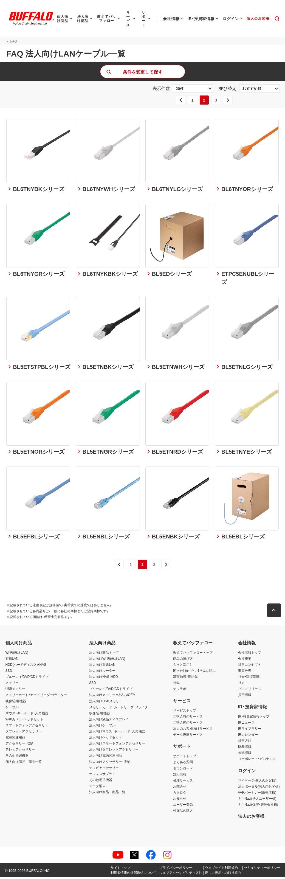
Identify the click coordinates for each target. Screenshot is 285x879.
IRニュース (246, 724)
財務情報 (244, 748)
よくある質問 (183, 764)
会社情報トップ (249, 654)
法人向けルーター (102, 672)
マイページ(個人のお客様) (257, 782)
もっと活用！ (182, 666)
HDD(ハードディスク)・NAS (25, 666)
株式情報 (244, 754)
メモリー (12, 684)
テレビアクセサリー (20, 751)
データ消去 (97, 787)
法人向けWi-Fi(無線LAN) (107, 660)
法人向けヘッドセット (105, 739)
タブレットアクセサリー (23, 733)
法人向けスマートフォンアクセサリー (117, 745)
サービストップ (184, 712)
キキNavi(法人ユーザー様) (257, 800)
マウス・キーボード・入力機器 (26, 715)
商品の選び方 (183, 660)
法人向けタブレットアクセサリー (114, 751)
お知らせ (179, 800)
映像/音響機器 (15, 703)
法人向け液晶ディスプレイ (109, 721)
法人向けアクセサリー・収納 (109, 763)
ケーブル (12, 709)
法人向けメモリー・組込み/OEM (112, 696)
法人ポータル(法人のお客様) (259, 788)
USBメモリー (15, 690)
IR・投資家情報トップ (253, 718)
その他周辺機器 (17, 757)
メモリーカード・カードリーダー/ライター (36, 696)
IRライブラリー (249, 730)
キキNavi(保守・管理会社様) (258, 806)
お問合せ (179, 788)
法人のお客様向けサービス (193, 730)
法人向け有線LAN (102, 666)
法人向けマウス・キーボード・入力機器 (117, 733)
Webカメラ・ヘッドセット (24, 721)
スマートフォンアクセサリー (26, 727)
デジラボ (179, 690)
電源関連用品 (15, 739)
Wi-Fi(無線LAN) (16, 654)
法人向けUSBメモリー (105, 703)
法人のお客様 (251, 818)
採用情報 (244, 696)
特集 (176, 684)
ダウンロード (183, 770)
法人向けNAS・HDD (103, 678)
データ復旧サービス (188, 736)
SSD (8, 672)
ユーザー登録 (183, 806)
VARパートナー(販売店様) (257, 794)
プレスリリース (249, 690)
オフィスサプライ (102, 775)
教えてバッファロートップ (193, 654)
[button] (275, 612)
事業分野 (244, 672)
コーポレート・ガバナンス (257, 760)
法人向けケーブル (102, 727)
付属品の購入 (183, 812)
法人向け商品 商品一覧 (107, 793)
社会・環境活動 (248, 678)
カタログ (179, 794)
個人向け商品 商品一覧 (23, 763)
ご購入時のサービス (188, 718)
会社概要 (244, 660)
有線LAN (11, 660)
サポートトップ (184, 758)
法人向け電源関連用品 (105, 757)
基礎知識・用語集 (185, 678)
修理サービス (183, 782)
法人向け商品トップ (104, 654)
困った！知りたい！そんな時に (194, 672)
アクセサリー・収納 (19, 745)
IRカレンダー (248, 736)
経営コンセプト (249, 666)
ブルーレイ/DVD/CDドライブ (27, 678)
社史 (241, 684)
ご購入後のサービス (188, 724)
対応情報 (179, 776)
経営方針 (244, 742)
